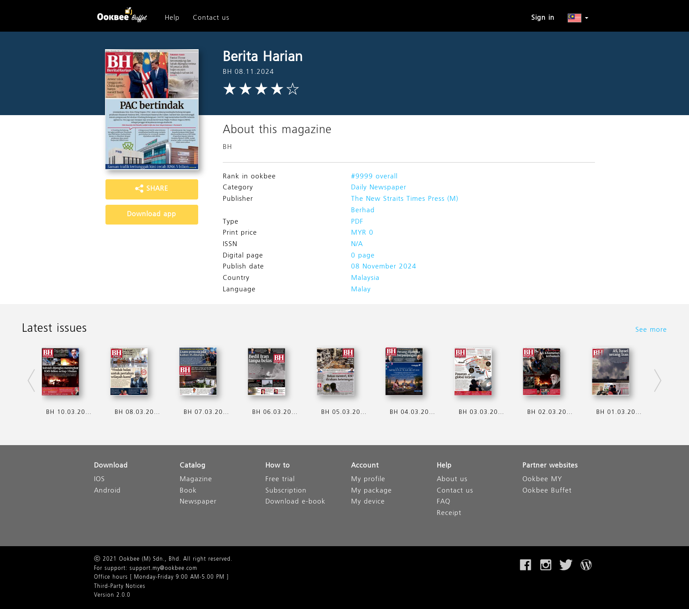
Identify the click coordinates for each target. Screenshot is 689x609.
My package (371, 491)
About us (452, 479)
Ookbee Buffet (547, 491)
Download (111, 465)
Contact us (211, 18)
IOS (99, 479)
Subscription (286, 491)
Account (365, 465)
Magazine (196, 479)
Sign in (543, 18)
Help (172, 18)
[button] (578, 18)
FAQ (443, 502)
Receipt (449, 513)
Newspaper (198, 502)
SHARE (151, 189)
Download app (151, 214)
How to (277, 465)
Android (107, 491)
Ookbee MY (542, 479)
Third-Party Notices (119, 586)
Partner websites (550, 465)
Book (188, 491)
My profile (368, 479)
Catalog (193, 465)
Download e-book (295, 502)
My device (368, 502)
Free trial (280, 479)
